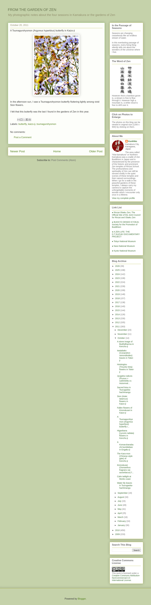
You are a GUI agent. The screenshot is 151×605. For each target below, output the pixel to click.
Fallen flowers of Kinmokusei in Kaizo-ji (124, 410)
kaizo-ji (31, 124)
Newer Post (17, 151)
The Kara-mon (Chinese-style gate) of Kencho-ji (124, 457)
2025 (117, 270)
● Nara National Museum (123, 246)
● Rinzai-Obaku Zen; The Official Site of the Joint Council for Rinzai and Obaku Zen (126, 215)
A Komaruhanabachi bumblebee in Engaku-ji (125, 446)
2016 (117, 306)
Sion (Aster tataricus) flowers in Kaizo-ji (122, 400)
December (123, 330)
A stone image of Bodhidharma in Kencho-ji (125, 344)
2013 (117, 318)
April (120, 513)
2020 (117, 290)
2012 (117, 322)
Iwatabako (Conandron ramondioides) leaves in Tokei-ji (125, 355)
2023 (117, 278)
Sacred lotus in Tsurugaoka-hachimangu (124, 390)
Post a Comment (22, 137)
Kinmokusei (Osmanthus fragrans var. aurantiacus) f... (125, 469)
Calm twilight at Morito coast (124, 477)
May (120, 509)
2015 (117, 310)
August (121, 497)
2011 (117, 326)
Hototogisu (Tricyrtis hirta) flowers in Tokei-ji (125, 368)
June (120, 505)
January (121, 525)
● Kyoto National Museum (124, 251)
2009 (117, 534)
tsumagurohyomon (46, 124)
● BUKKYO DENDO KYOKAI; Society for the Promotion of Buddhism (125, 224)
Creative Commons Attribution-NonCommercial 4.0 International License (126, 577)
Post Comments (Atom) (63, 160)
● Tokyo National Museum (124, 241)
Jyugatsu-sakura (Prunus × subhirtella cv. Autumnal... (124, 379)
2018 (117, 298)
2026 (117, 266)
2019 (117, 294)
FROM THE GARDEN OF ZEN (32, 10)
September (123, 493)
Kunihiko (132, 141)
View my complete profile (123, 198)
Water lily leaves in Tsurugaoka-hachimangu (125, 485)
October (121, 338)
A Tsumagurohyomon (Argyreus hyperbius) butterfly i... (125, 422)
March (121, 517)
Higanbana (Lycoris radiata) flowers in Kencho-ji (125, 434)
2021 (117, 286)
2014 (117, 314)
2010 (117, 530)
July (120, 501)
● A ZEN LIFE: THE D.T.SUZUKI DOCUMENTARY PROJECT (126, 234)
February (122, 521)
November (123, 334)
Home (57, 151)
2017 (117, 302)
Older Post (95, 151)
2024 (117, 274)
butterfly (22, 124)
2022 (117, 282)
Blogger (82, 598)
